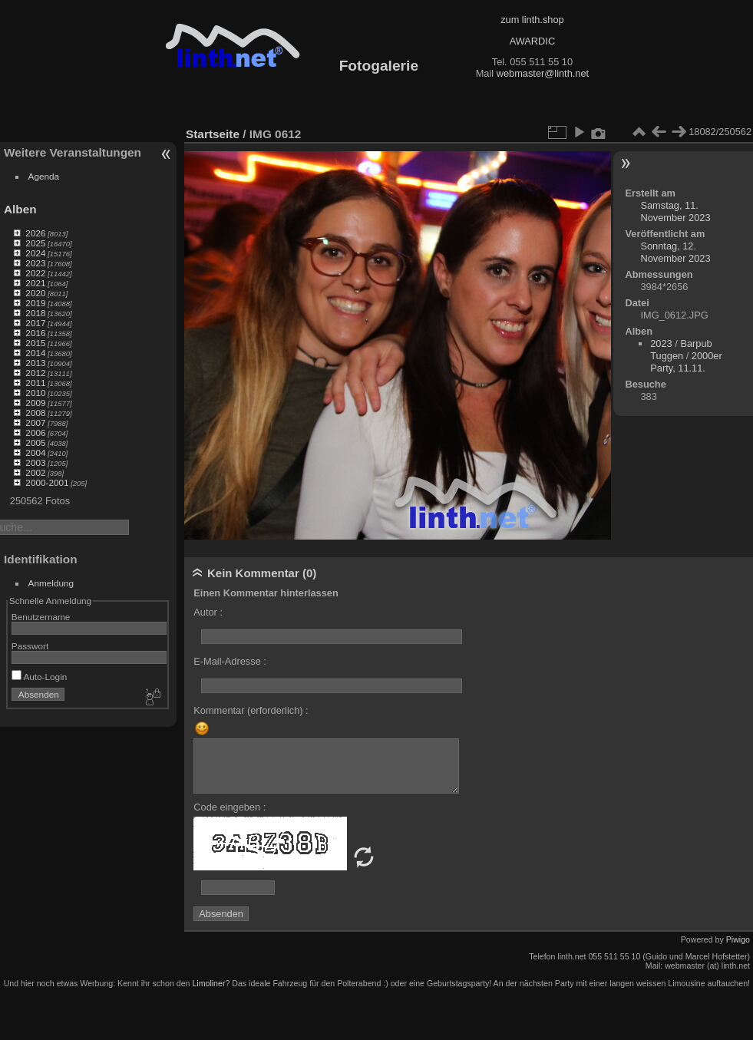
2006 (35, 432)
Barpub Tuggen (681, 350)
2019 (35, 303)
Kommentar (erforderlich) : (250, 710)
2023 (35, 263)
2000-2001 (46, 482)
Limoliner (208, 983)
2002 (35, 472)
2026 (35, 233)
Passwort (30, 646)
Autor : (208, 612)
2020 (35, 293)
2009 (35, 403)
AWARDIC (532, 41)
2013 (35, 363)
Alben (20, 209)
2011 (35, 383)
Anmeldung (51, 583)
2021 (35, 283)
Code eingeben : (229, 807)
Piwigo (738, 939)
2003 (35, 462)
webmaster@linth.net (543, 73)
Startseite (212, 133)
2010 (35, 393)
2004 (35, 452)
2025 (35, 243)
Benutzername (41, 617)
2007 (35, 423)
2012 (35, 373)
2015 (35, 343)
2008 (35, 413)
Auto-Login (40, 677)
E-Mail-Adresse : (229, 661)
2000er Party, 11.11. (686, 362)
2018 (35, 313)
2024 (35, 253)
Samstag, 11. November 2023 (675, 211)
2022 (35, 273)
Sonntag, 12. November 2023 (675, 252)
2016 (35, 333)
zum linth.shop (532, 19)
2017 (35, 323)
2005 (35, 442)
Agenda (44, 176)
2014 (35, 353)
